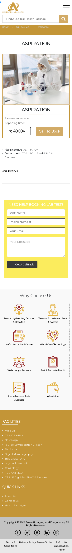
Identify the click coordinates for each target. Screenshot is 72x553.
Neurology (11, 439)
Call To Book (49, 131)
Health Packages (15, 505)
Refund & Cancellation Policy (61, 546)
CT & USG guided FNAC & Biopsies (26, 477)
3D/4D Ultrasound (16, 463)
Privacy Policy (27, 542)
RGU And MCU (23, 27)
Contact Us (11, 500)
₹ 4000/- (17, 131)
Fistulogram (12, 449)
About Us (10, 496)
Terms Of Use (44, 542)
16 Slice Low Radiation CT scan (23, 444)
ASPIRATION (43, 27)
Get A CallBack (24, 264)
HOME (5, 27)
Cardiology (12, 467)
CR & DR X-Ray (14, 435)
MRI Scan (10, 430)
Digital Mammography (19, 454)
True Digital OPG (15, 458)
